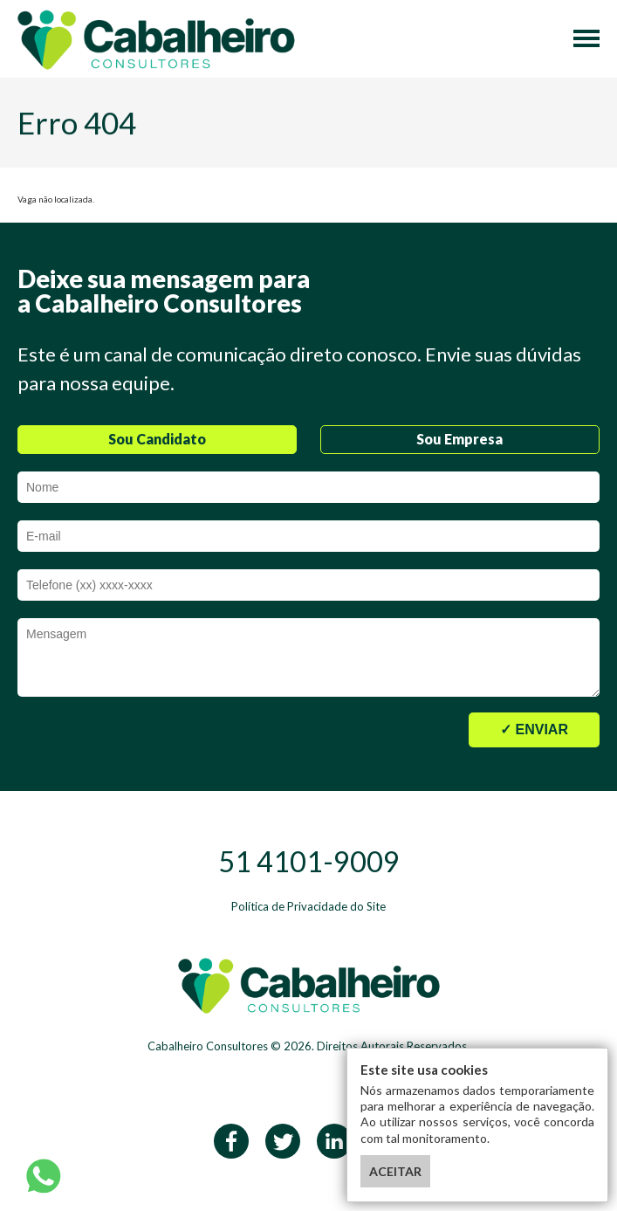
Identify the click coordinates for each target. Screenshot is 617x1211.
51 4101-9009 (309, 861)
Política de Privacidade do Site (308, 906)
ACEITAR (395, 1171)
